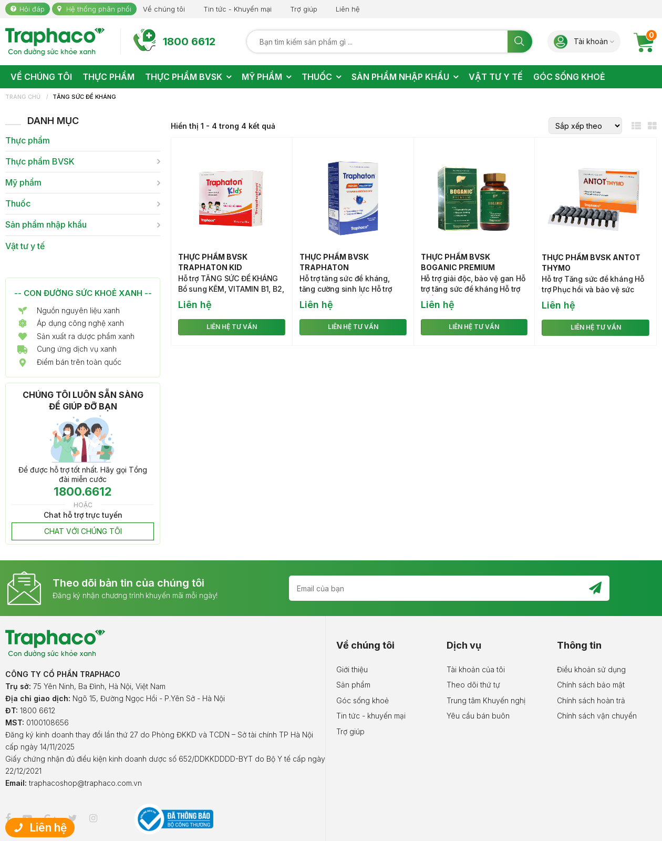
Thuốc (17, 204)
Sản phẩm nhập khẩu (46, 225)
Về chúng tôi (164, 9)
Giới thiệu (352, 669)
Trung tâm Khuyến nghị (486, 700)
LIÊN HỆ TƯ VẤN (231, 327)
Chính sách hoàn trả (591, 700)
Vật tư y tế (25, 246)
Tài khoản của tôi (476, 669)
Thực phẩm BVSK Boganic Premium (458, 262)
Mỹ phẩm (23, 183)
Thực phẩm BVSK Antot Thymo (591, 262)
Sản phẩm (353, 684)
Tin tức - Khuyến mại (237, 9)
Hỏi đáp (32, 9)
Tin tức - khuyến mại (371, 715)
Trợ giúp (303, 9)
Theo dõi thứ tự (473, 684)
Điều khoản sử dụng (591, 669)
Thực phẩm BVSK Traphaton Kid (212, 262)
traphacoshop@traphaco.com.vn (85, 782)
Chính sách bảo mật (591, 684)
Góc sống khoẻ (362, 700)
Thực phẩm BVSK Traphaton (334, 262)
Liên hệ (348, 9)
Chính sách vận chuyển (597, 715)
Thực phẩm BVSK (40, 162)
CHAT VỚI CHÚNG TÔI (83, 531)
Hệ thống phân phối (98, 9)
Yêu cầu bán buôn (478, 715)
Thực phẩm (27, 141)
